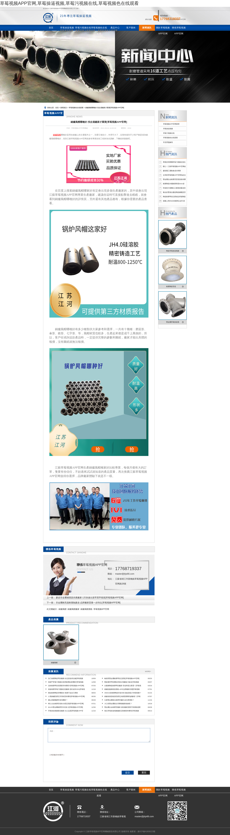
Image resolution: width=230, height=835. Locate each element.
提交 (127, 772)
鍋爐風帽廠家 (73, 609)
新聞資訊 (63, 108)
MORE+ (148, 671)
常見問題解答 (168, 142)
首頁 (57, 108)
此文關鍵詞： (53, 609)
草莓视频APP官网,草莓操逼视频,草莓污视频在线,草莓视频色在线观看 (69, 3)
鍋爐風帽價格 (86, 609)
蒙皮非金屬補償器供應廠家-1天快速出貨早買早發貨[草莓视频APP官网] (90, 597)
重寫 (144, 772)
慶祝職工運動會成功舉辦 (172, 171)
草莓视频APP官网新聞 (171, 124)
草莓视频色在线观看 (76, 108)
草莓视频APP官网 (101, 609)
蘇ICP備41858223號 (146, 831)
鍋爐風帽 (62, 609)
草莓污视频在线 (168, 133)
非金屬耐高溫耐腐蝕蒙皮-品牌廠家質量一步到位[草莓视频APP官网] (88, 602)
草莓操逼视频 (168, 129)
